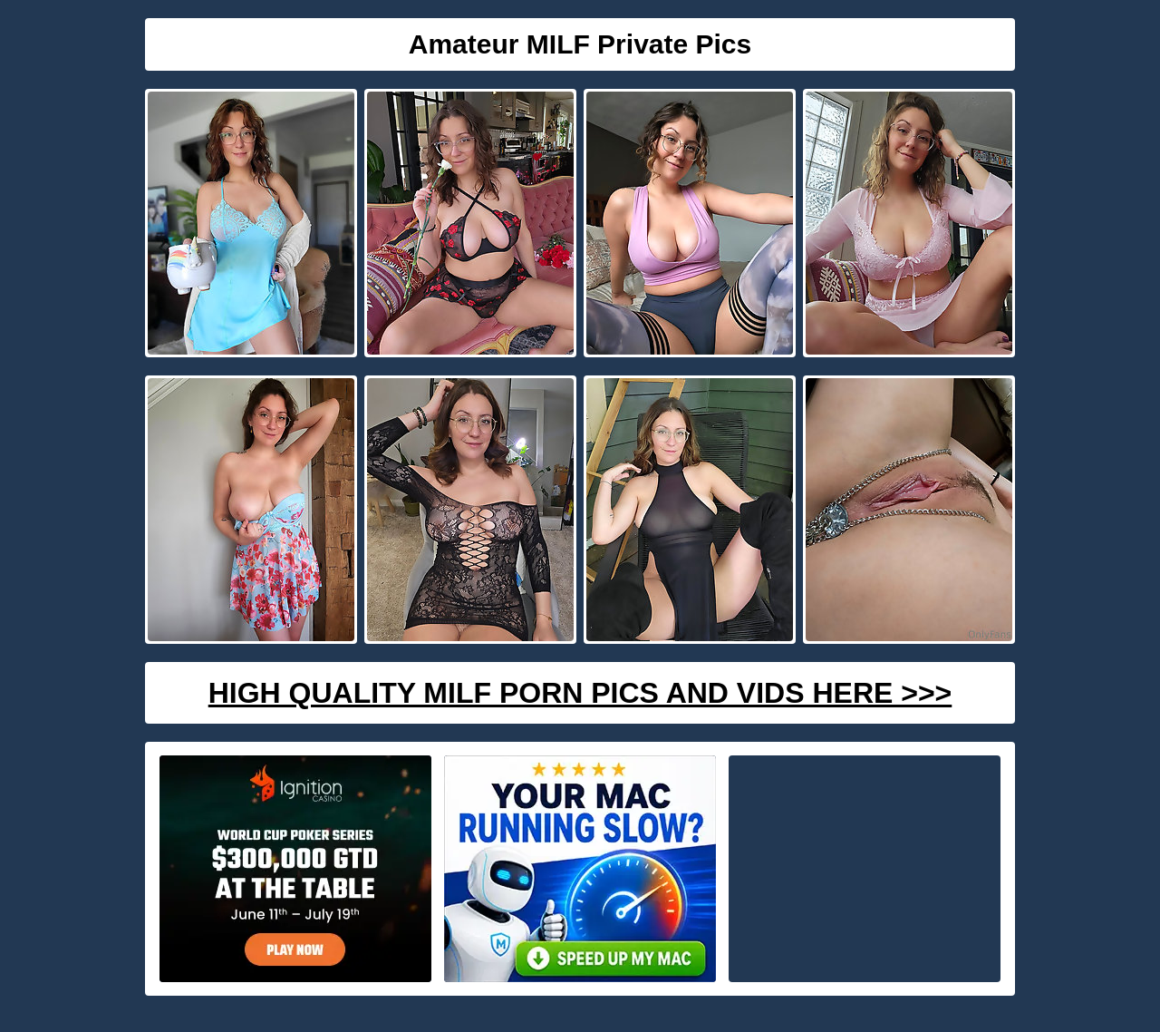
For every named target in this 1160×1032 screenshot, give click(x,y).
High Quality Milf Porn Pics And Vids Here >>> (580, 693)
